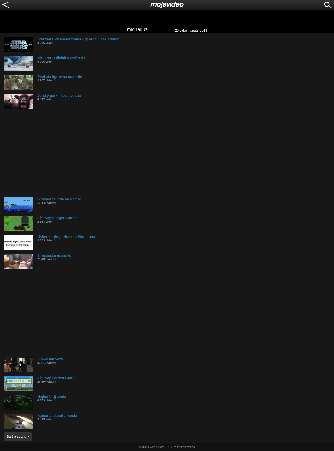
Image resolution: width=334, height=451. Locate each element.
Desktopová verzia (183, 446)
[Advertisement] (160, 152)
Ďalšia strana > (18, 436)
